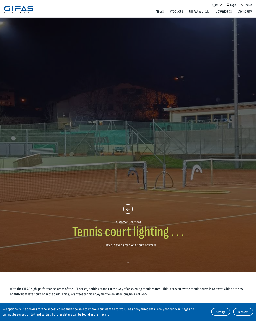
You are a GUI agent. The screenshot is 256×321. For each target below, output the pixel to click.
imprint (104, 314)
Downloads (223, 11)
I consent (243, 312)
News (160, 11)
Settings (220, 312)
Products (176, 11)
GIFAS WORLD (199, 11)
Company (245, 11)
